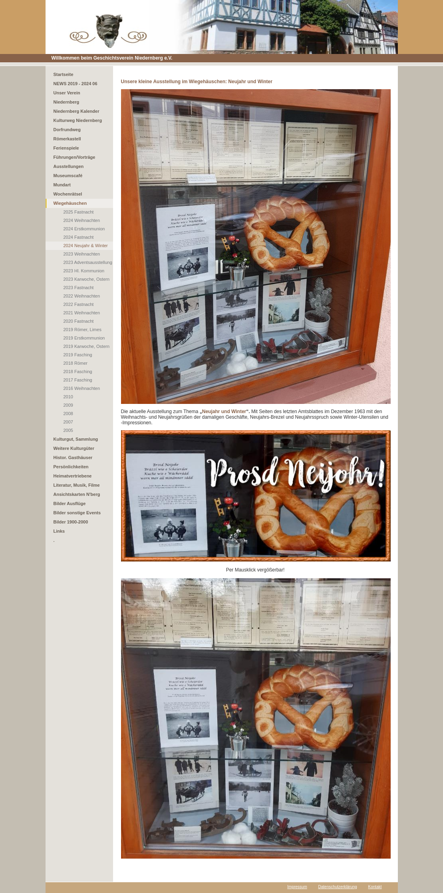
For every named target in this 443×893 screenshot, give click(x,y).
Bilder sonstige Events (77, 512)
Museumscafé (68, 175)
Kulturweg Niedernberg (78, 120)
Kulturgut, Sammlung (76, 439)
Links (59, 531)
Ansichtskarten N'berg (77, 494)
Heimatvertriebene (73, 475)
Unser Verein (67, 92)
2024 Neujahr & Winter (86, 245)
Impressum (297, 887)
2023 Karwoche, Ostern (87, 279)
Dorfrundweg (67, 129)
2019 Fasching (78, 354)
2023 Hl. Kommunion (84, 270)
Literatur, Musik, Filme (77, 485)
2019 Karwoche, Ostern (87, 346)
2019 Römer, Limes (82, 329)
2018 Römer (76, 363)
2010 (68, 396)
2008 (68, 413)
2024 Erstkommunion (84, 228)
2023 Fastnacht (79, 287)
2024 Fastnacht (79, 237)
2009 (68, 405)
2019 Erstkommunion (84, 338)
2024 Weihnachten (82, 220)
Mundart (62, 184)
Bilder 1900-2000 (71, 521)
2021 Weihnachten (82, 312)
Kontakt (375, 887)
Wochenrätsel (68, 194)
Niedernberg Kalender (76, 111)
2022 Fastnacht (79, 304)
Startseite (64, 74)
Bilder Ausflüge (70, 503)
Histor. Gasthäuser (73, 457)
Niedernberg (66, 102)
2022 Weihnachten (82, 296)
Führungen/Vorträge (74, 157)
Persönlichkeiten (71, 466)
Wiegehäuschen (70, 203)
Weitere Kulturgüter (74, 448)
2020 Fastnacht (79, 321)
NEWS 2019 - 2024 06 (75, 83)
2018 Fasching (78, 371)
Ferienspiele (66, 148)
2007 (68, 422)
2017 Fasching (78, 380)
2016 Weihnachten (82, 388)
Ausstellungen (69, 166)
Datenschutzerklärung (337, 887)
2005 (68, 430)
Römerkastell (67, 138)
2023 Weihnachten (82, 254)
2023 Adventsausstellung (88, 262)
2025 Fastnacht (79, 212)
